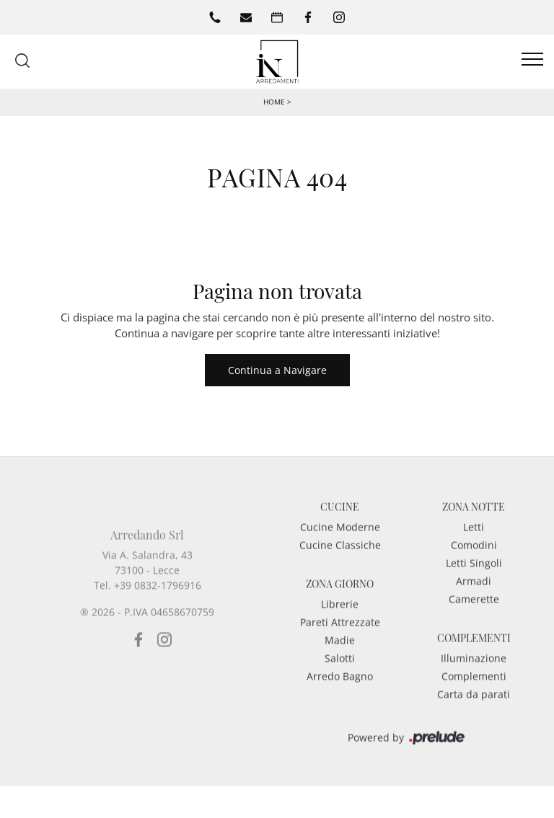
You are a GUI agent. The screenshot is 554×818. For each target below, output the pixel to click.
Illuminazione (473, 671)
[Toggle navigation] (532, 60)
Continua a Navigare (277, 370)
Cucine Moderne (340, 540)
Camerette (474, 612)
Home (274, 102)
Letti (473, 540)
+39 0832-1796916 (157, 621)
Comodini (474, 558)
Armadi (473, 594)
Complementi (473, 689)
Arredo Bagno (340, 689)
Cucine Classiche (340, 558)
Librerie (340, 617)
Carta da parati (473, 707)
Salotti (340, 671)
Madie (340, 653)
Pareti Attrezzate (340, 635)
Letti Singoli (474, 576)
